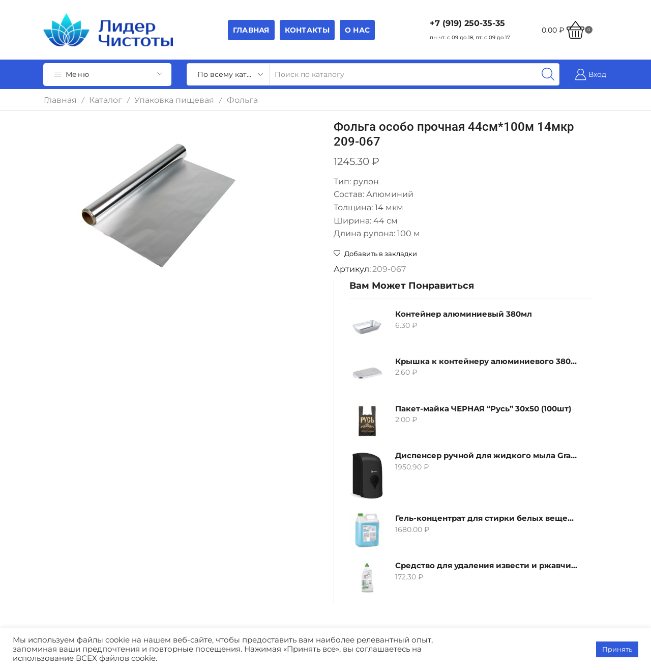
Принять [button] (617, 649)
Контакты (307, 30)
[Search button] (548, 74)
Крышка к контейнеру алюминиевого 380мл (493, 210)
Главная (251, 30)
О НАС (357, 30)
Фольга (242, 100)
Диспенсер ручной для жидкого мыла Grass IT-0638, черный (493, 305)
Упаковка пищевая (174, 100)
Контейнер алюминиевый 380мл (493, 163)
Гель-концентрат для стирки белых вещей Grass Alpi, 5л (493, 367)
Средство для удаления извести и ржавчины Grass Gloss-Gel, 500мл (493, 415)
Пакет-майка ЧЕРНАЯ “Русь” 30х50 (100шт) (493, 257)
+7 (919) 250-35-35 (467, 23)
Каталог (105, 100)
